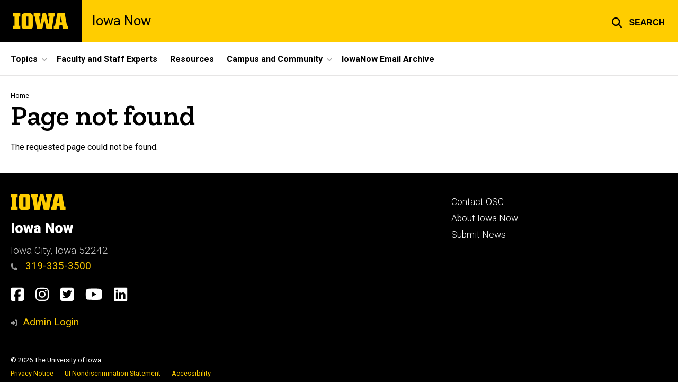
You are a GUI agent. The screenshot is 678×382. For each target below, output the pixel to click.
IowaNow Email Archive (388, 59)
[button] (638, 21)
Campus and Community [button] (275, 59)
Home (20, 96)
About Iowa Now (484, 218)
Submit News (478, 234)
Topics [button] (24, 59)
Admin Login (51, 322)
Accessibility (191, 373)
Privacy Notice (32, 373)
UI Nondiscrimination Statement (112, 373)
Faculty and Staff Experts (107, 59)
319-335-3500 (51, 266)
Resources (192, 59)
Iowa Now (121, 21)
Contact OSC (477, 202)
